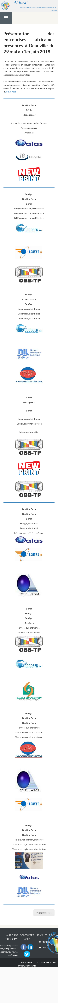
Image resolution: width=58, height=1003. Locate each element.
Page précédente (44, 912)
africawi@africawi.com (27, 967)
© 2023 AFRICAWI (47, 962)
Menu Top (6, 23)
